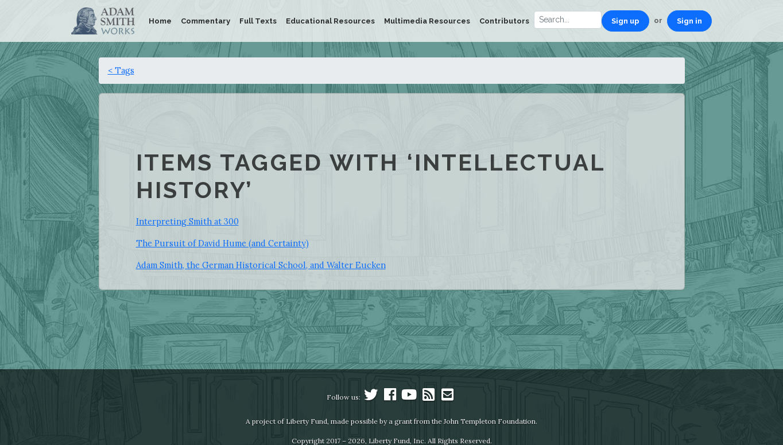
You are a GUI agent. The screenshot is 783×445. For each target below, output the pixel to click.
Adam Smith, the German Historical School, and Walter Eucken (261, 265)
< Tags (121, 70)
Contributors (504, 21)
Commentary (205, 21)
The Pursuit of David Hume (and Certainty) (222, 243)
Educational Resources (330, 21)
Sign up (625, 21)
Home (160, 21)
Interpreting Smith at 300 (187, 221)
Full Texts (258, 21)
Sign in (689, 21)
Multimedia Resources (427, 21)
